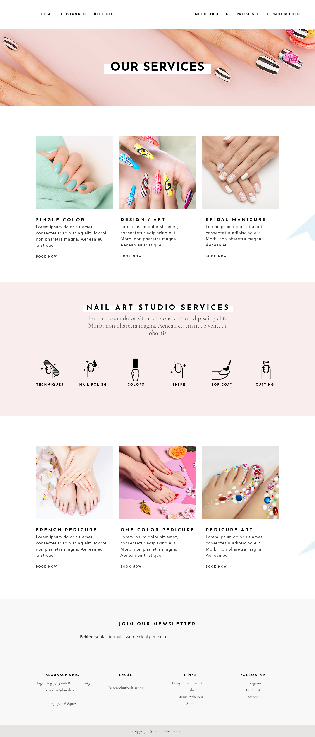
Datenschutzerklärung (125, 687)
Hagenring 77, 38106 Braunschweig (62, 683)
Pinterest (253, 689)
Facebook (253, 696)
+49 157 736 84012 (62, 703)
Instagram (253, 683)
